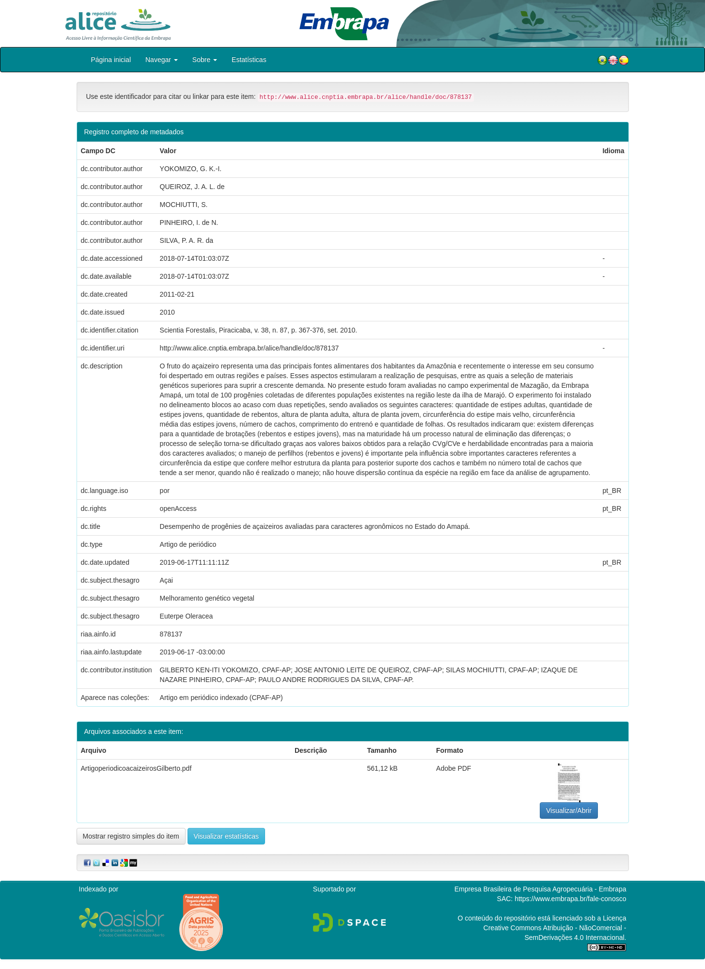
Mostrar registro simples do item (131, 836)
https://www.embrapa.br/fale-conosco (570, 899)
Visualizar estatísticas (226, 836)
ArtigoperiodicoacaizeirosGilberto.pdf (136, 768)
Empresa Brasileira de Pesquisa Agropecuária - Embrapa (540, 889)
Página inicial (111, 60)
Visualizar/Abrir (569, 810)
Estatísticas (249, 60)
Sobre (204, 60)
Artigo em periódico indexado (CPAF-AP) (221, 697)
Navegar (161, 60)
